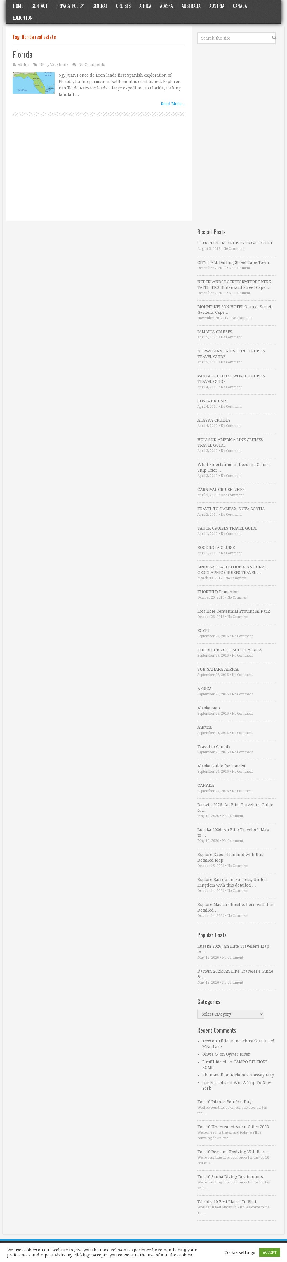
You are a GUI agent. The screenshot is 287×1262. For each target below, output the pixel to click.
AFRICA (204, 688)
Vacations (59, 64)
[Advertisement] (99, 174)
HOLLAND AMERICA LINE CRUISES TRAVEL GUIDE (230, 442)
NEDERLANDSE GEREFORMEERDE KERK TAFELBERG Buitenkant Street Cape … (234, 285)
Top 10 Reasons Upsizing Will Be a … (233, 1152)
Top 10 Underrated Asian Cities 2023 (233, 1127)
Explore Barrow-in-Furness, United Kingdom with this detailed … (232, 882)
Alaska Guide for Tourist (221, 766)
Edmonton (22, 17)
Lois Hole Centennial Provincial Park (233, 611)
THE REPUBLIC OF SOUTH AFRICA (229, 650)
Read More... (173, 103)
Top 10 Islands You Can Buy (224, 1102)
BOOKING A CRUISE (216, 547)
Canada (240, 6)
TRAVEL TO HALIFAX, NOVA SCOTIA (231, 509)
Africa (145, 6)
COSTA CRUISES (212, 401)
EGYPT (203, 630)
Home (18, 6)
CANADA (205, 785)
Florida (22, 54)
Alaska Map (208, 708)
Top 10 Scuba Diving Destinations (230, 1177)
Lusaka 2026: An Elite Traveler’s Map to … (233, 832)
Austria (216, 6)
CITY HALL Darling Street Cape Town (233, 262)
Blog (43, 64)
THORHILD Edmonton (218, 592)
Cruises (123, 6)
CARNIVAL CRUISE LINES (220, 489)
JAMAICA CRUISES (214, 331)
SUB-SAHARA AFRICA (218, 669)
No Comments (91, 64)
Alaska (166, 6)
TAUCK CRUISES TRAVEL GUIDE (227, 528)
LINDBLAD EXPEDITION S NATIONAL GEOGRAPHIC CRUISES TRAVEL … (232, 570)
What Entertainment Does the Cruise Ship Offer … (233, 467)
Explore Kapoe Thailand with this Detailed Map (230, 857)
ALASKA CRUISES (213, 420)
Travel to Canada (213, 746)
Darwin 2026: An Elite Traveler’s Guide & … (235, 807)
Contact (40, 6)
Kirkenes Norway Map (252, 1075)
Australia (191, 6)
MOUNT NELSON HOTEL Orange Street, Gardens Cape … (234, 309)
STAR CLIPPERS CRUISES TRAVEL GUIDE (235, 243)
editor (23, 64)
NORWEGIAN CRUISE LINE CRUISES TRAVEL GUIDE (231, 354)
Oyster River (238, 1054)
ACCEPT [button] (270, 1252)
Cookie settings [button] (240, 1252)
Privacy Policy (70, 6)
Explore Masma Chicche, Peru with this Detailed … (235, 907)
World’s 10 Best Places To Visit (226, 1201)
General (100, 6)
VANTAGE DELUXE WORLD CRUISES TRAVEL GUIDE (231, 379)
